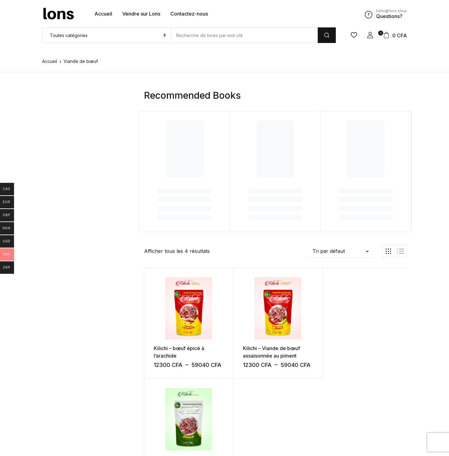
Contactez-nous (189, 14)
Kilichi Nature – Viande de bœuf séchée (304, 355)
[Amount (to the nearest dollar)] (244, 35)
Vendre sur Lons (141, 14)
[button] (370, 35)
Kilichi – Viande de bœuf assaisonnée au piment (241, 355)
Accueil (103, 14)
